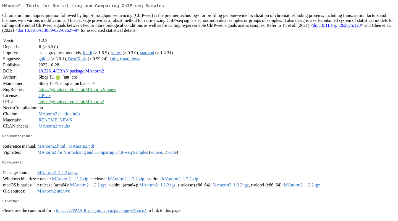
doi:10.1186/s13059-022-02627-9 (47, 31)
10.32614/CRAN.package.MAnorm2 (71, 72)
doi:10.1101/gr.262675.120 (337, 26)
